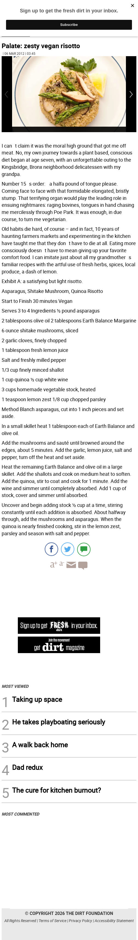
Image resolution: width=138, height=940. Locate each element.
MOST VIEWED (15, 686)
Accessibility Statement (114, 920)
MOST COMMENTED (20, 814)
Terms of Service (52, 920)
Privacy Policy (80, 920)
